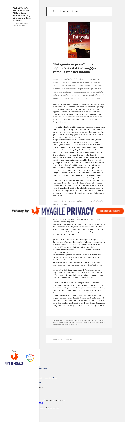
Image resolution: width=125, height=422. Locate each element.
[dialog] (62, 407)
